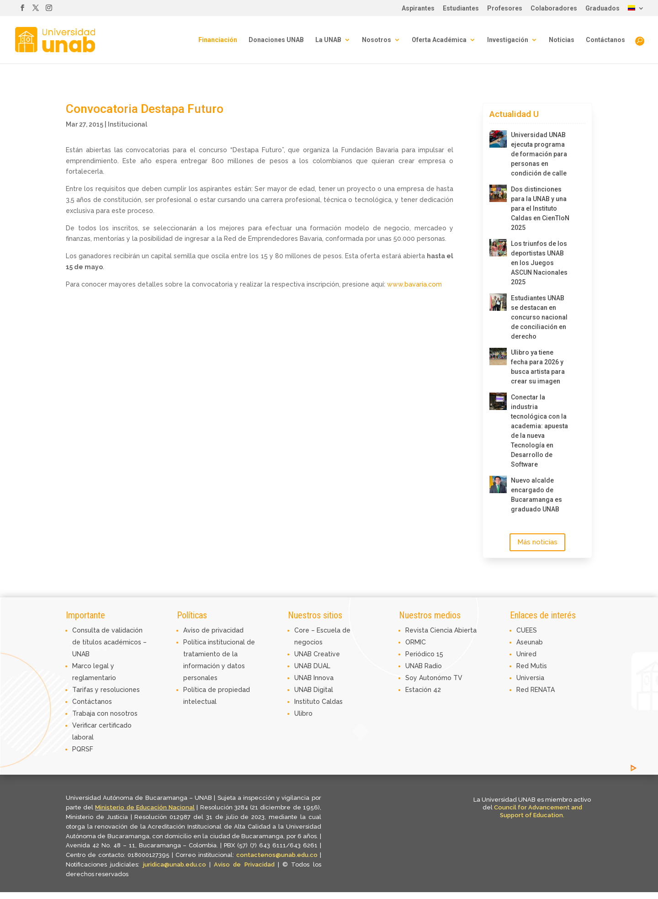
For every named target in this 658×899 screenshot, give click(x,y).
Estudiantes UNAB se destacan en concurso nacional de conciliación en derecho (539, 317)
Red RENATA (535, 689)
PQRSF (82, 749)
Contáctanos (605, 40)
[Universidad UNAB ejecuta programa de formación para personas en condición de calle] (498, 139)
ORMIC (415, 642)
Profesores (504, 8)
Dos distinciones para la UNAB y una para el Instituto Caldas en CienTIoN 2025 (540, 208)
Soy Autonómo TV (433, 677)
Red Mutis (531, 666)
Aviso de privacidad (213, 630)
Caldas (332, 701)
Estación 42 (423, 689)
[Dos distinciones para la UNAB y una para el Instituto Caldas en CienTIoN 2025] (498, 193)
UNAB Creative (317, 654)
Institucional (127, 124)
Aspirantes (418, 8)
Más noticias (537, 542)
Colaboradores (554, 8)
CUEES (526, 630)
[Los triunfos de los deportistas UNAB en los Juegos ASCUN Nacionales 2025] (498, 247)
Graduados (602, 8)
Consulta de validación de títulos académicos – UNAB (109, 642)
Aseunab (529, 642)
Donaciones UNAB (276, 40)
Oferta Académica (439, 40)
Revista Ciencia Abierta (441, 630)
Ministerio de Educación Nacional (145, 807)
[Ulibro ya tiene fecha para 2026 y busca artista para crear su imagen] (498, 356)
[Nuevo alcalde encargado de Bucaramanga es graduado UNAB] (498, 484)
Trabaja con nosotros (105, 713)
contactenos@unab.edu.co (277, 854)
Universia (530, 677)
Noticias (561, 40)
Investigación (507, 40)
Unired (526, 654)
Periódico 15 (424, 654)
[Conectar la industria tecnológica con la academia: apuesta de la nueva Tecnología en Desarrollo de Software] (498, 401)
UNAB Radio (423, 666)
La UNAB (328, 40)
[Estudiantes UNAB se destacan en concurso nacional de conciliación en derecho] (498, 302)
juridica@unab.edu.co (174, 864)
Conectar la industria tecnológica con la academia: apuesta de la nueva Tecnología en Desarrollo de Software (539, 431)
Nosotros (376, 40)
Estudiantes (461, 8)
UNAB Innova (314, 677)
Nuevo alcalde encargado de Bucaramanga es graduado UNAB (536, 495)
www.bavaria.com (414, 284)
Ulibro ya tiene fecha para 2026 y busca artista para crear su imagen (538, 367)
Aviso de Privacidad (246, 864)
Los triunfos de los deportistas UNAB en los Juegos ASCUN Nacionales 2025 (539, 263)
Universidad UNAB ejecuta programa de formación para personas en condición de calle (539, 154)
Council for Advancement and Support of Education (538, 811)
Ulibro (303, 713)
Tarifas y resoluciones (106, 689)
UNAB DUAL (312, 666)
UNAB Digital (313, 689)
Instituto (308, 701)
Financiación (217, 40)
